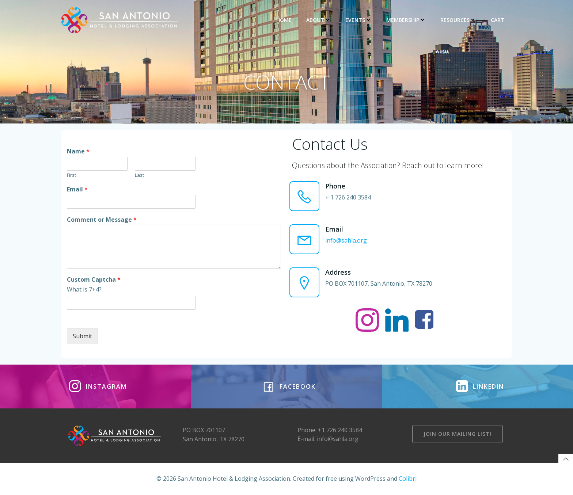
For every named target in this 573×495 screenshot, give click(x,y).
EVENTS (358, 19)
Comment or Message (102, 220)
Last (139, 175)
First (71, 175)
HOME (284, 19)
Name (78, 151)
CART (497, 19)
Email (77, 189)
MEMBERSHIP (406, 19)
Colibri (408, 479)
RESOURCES (458, 19)
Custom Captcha (94, 279)
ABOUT (318, 19)
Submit (82, 336)
